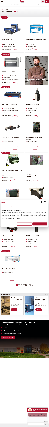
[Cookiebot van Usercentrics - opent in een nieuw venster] (42, 202)
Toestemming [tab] (8, 206)
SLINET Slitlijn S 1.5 (7, 39)
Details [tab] (24, 206)
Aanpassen (24, 224)
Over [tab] (40, 206)
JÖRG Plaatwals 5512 (7, 235)
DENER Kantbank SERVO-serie (10, 72)
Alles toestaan (40, 224)
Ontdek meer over (8, 337)
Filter (4, 17)
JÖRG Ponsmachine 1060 (32, 235)
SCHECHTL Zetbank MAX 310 (10, 268)
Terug (2, 9)
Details (15, 49)
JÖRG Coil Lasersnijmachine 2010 (10, 137)
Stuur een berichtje (31, 82)
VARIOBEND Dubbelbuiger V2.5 (10, 104)
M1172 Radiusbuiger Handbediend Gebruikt (35, 175)
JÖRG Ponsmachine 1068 (32, 104)
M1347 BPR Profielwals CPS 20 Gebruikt (34, 138)
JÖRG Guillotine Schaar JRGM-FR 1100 (12, 170)
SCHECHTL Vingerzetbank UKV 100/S (36, 39)
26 (30, 285)
